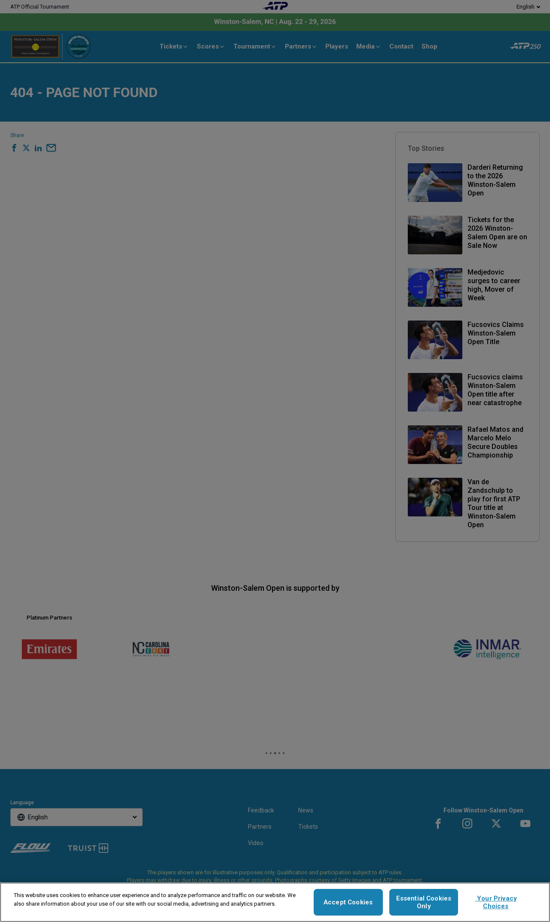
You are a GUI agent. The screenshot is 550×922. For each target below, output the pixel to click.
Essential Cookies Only (424, 902)
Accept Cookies (348, 902)
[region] (275, 902)
